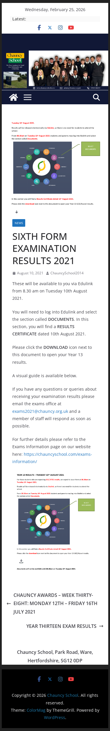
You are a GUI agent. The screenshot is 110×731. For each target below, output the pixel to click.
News (19, 223)
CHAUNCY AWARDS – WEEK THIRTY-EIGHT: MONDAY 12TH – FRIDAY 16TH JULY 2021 (51, 603)
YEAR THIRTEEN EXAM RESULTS (65, 626)
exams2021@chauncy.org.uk (40, 411)
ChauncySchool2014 (67, 273)
